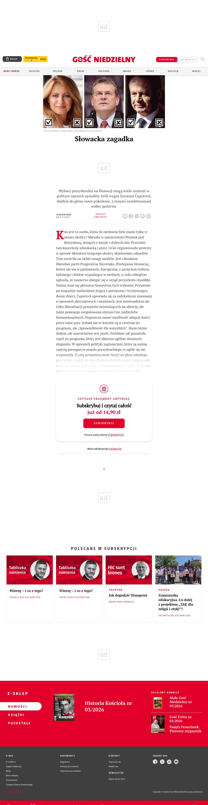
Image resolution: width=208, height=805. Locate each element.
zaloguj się (188, 59)
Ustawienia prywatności (70, 771)
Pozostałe (15, 723)
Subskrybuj (104, 423)
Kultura (104, 71)
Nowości (15, 706)
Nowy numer (11, 71)
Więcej (196, 71)
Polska (57, 71)
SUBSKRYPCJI (116, 435)
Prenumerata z (31, 59)
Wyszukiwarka (202, 59)
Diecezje (173, 71)
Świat (80, 71)
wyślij (149, 215)
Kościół (34, 71)
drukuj (143, 215)
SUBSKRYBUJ (166, 59)
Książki (15, 714)
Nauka (127, 71)
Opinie (150, 71)
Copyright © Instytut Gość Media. (166, 792)
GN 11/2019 (63, 217)
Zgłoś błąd (13, 792)
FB (131, 215)
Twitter (137, 215)
